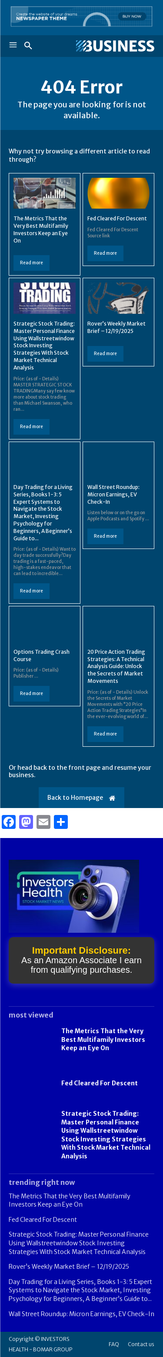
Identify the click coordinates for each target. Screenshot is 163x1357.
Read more (31, 263)
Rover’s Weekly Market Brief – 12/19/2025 (69, 1267)
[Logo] (115, 46)
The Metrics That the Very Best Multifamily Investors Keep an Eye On (103, 1039)
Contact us (141, 1344)
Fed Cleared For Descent (117, 218)
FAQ (114, 1344)
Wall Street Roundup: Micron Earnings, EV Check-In (113, 494)
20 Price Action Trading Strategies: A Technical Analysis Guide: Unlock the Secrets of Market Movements (116, 666)
